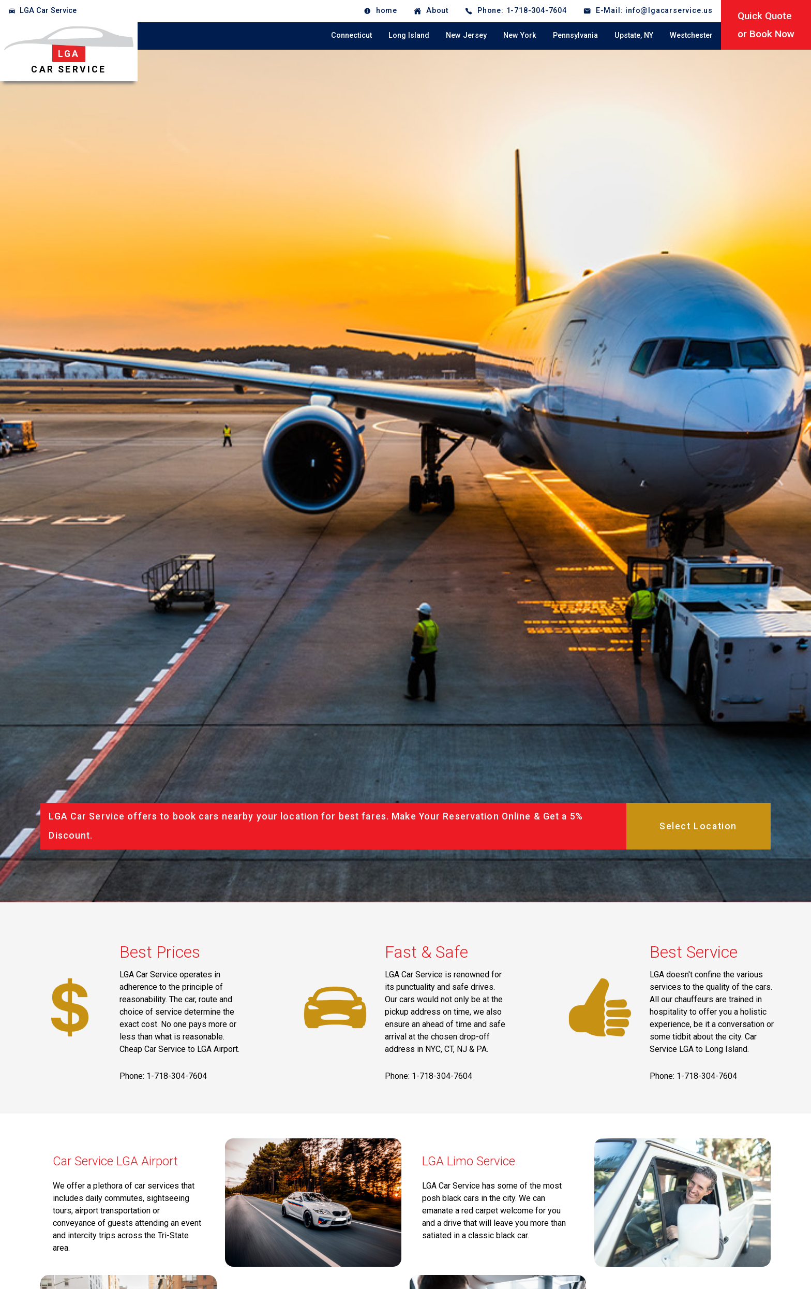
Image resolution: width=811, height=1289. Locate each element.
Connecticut (351, 35)
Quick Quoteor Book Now (766, 25)
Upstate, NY (633, 35)
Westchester (691, 35)
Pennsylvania (575, 35)
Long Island (408, 35)
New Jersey (466, 35)
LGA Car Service (48, 10)
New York (519, 35)
